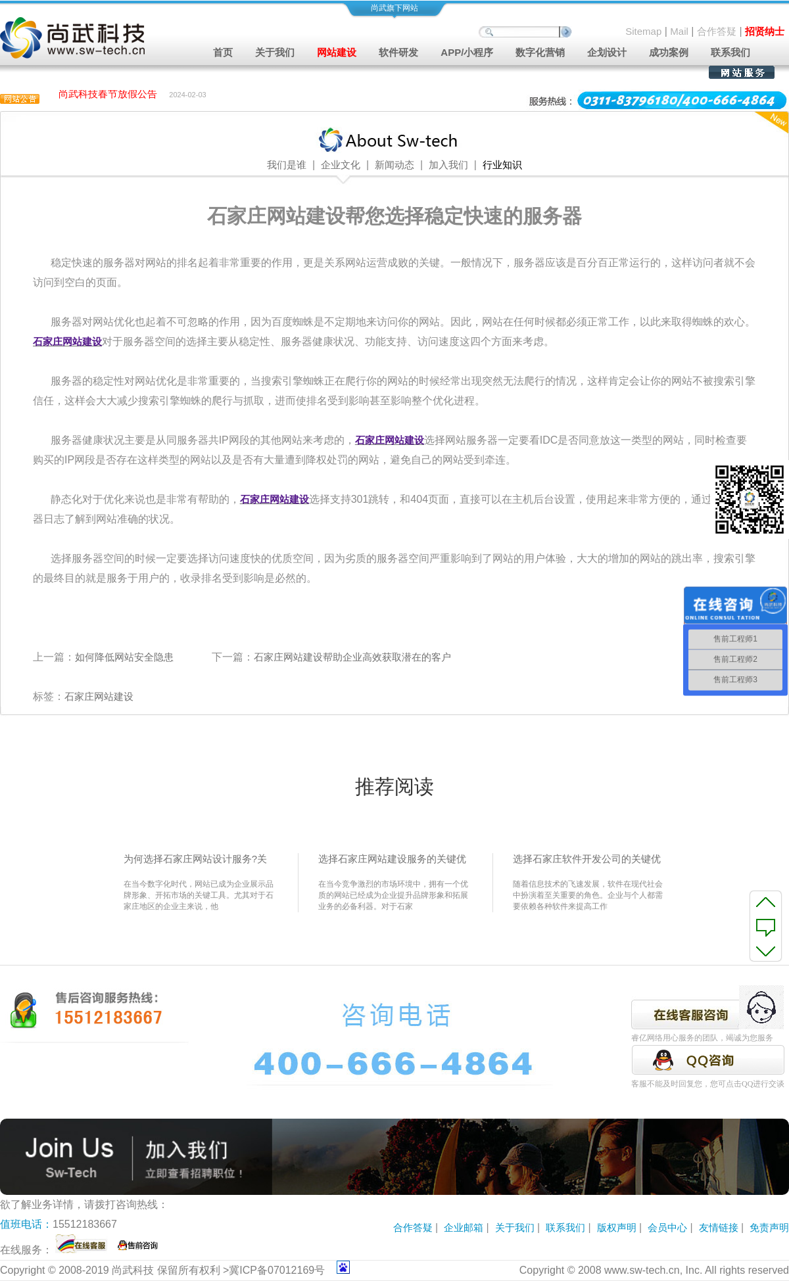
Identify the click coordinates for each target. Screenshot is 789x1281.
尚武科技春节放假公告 (108, 95)
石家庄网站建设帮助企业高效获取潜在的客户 (352, 657)
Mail (679, 31)
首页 (223, 52)
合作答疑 (716, 31)
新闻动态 (394, 165)
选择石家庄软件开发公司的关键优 (587, 858)
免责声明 (769, 1227)
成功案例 (668, 52)
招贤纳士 (764, 31)
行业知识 (502, 165)
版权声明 (616, 1227)
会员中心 (667, 1227)
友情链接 (718, 1227)
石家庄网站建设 (98, 696)
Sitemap (643, 31)
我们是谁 (286, 165)
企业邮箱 (463, 1227)
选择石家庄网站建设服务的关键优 (392, 858)
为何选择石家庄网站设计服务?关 (195, 858)
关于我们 (515, 1227)
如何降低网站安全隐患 (124, 657)
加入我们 (448, 165)
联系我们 (730, 52)
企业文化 (340, 165)
